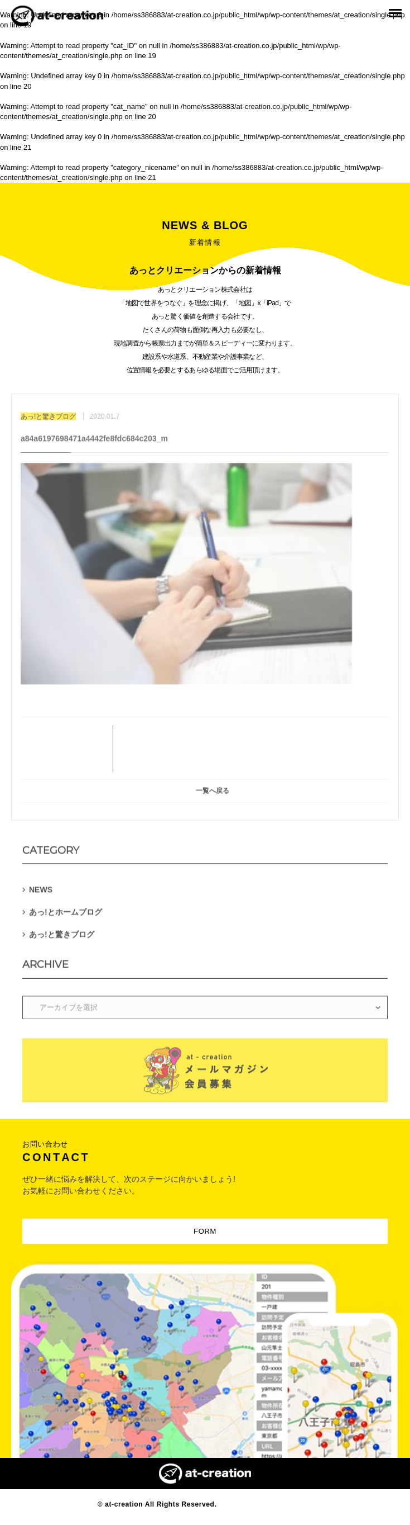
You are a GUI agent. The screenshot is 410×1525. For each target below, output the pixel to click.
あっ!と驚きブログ (61, 936)
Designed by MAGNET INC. (265, 1504)
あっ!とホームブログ (65, 914)
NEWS (40, 892)
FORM (205, 1231)
